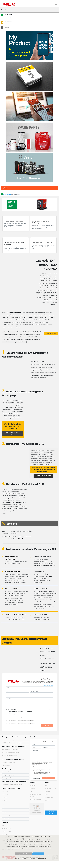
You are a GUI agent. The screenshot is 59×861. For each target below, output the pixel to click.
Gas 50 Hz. (4, 797)
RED (46, 785)
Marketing (32, 858)
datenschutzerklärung (17, 717)
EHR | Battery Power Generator (9, 755)
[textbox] (17, 695)
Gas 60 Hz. (4, 800)
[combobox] (17, 695)
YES (31, 791)
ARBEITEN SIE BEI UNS (35, 799)
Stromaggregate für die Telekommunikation (14, 781)
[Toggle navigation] (56, 4)
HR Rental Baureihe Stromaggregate (10, 749)
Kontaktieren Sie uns (51, 812)
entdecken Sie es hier (43, 475)
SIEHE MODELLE (51, 333)
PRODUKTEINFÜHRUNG (8, 816)
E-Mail (46, 794)
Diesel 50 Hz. (5, 791)
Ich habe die (10, 717)
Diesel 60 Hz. (5, 794)
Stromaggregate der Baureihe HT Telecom (12, 784)
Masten (7, 27)
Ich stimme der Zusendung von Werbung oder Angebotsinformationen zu (20, 720)
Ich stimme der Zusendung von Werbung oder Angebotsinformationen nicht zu (20, 724)
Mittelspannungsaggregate (8, 775)
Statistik (24, 858)
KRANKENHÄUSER (6, 828)
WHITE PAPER (5, 819)
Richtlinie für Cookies (31, 849)
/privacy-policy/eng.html (48, 685)
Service (21, 711)
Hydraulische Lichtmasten (8, 762)
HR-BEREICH (8, 22)
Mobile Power (7, 194)
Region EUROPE (45, 0)
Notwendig (16, 858)
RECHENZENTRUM (6, 831)
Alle (3, 807)
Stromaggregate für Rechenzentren (10, 778)
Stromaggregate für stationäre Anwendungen (14, 737)
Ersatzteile (29, 711)
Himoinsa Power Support (50, 788)
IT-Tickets (47, 800)
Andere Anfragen (12, 714)
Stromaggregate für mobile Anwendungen (14, 746)
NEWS (3, 810)
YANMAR (32, 788)
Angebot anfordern (12, 711)
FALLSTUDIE (5, 813)
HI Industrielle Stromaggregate (9, 740)
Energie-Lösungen (7, 769)
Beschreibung (8, 17)
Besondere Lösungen (7, 772)
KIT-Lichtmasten (6, 765)
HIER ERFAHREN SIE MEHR (13, 433)
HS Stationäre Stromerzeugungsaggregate (12, 743)
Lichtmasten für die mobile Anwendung (13, 759)
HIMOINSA (33, 785)
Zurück (5, 188)
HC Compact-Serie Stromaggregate (10, 752)
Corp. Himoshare (49, 797)
